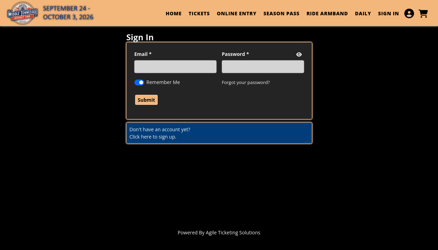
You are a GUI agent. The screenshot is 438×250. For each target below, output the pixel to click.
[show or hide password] (298, 54)
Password (233, 54)
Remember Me (163, 82)
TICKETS (199, 13)
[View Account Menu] (409, 13)
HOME (174, 13)
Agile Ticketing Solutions (233, 232)
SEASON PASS (281, 13)
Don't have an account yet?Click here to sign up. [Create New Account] (160, 133)
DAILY (363, 13)
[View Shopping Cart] (423, 13)
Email (141, 54)
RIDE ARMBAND (327, 13)
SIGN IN (388, 13)
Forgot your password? (246, 82)
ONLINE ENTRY (236, 13)
